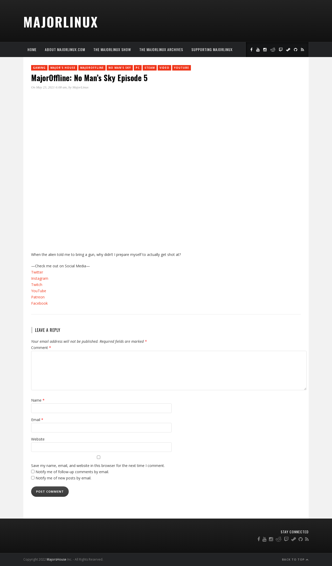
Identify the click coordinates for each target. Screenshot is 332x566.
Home (32, 49)
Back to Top (295, 559)
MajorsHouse (56, 559)
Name (38, 400)
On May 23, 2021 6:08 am (49, 87)
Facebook (39, 303)
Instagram (39, 278)
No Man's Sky (119, 67)
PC (138, 67)
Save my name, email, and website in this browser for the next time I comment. (98, 465)
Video (164, 67)
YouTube (181, 67)
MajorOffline (92, 67)
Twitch (36, 284)
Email (37, 419)
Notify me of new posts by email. (63, 478)
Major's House (62, 67)
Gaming (39, 67)
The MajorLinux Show (112, 49)
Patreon (38, 297)
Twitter (37, 272)
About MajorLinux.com (65, 49)
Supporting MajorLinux (212, 49)
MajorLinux (60, 21)
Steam (149, 67)
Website (38, 439)
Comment (41, 347)
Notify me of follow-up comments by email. (72, 471)
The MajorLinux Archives (161, 49)
